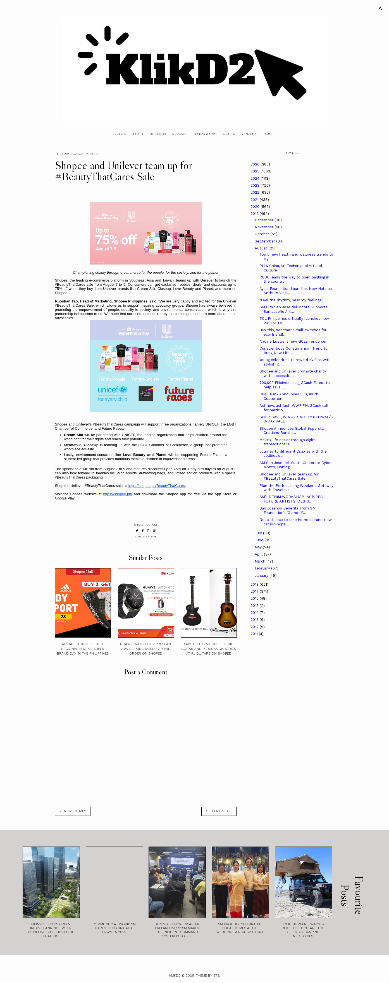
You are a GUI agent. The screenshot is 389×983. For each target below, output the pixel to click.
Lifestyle (118, 134)
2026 (255, 164)
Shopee (151, 536)
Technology (204, 134)
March (260, 561)
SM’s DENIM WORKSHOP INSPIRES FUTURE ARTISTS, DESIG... (291, 499)
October (262, 234)
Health (229, 134)
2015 (255, 606)
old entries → (219, 811)
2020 (255, 207)
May (259, 547)
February (263, 568)
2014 (255, 613)
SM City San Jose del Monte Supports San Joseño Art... (293, 309)
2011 (254, 634)
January (262, 575)
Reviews (179, 134)
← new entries (72, 811)
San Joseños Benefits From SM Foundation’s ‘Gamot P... (287, 510)
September (265, 241)
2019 (255, 213)
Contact (250, 134)
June (259, 540)
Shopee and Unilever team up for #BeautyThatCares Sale (289, 476)
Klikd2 (174, 975)
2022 (255, 192)
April (259, 554)
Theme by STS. (208, 975)
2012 (255, 627)
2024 (255, 178)
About (270, 134)
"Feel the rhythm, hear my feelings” (291, 300)
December (265, 220)
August (261, 248)
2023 (255, 185)
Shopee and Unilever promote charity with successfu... (292, 373)
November (265, 227)
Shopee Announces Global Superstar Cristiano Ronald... (292, 430)
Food (138, 134)
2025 (255, 171)
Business (158, 134)
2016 (255, 598)
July (259, 533)
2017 (255, 591)
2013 (255, 619)
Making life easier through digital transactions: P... (288, 442)
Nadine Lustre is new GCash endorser (293, 341)
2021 (255, 200)
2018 (255, 584)
